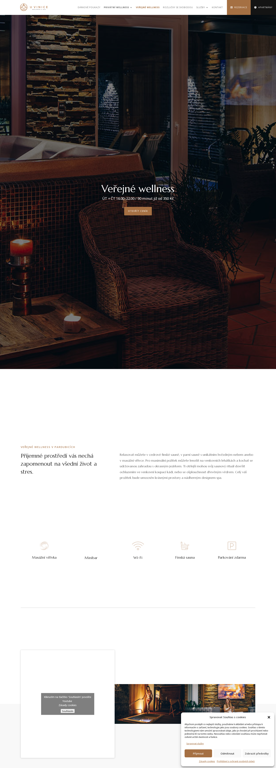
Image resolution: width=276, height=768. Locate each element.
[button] (269, 717)
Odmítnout (227, 753)
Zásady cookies (207, 761)
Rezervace (240, 7)
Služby (200, 7)
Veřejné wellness (148, 7)
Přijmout (198, 753)
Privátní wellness (116, 7)
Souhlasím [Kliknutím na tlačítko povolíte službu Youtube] (67, 711)
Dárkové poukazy (89, 7)
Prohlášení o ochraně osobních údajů (236, 761)
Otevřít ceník (138, 211)
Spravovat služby (195, 743)
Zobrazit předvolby (257, 753)
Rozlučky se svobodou (178, 7)
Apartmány (265, 7)
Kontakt (217, 7)
